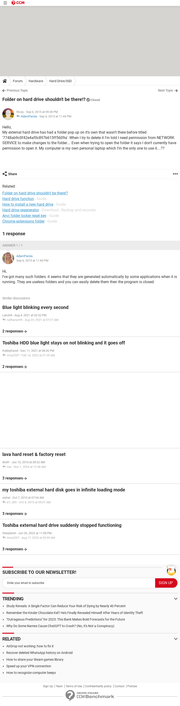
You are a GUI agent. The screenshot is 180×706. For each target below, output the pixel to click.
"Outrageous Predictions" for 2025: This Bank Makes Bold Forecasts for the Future (65, 619)
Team (59, 686)
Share (12, 174)
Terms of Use (74, 686)
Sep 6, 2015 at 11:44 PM (55, 116)
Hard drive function (18, 199)
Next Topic (165, 90)
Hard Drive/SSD (60, 81)
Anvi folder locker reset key (24, 215)
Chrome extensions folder (23, 221)
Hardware (36, 81)
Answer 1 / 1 (12, 245)
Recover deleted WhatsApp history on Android (39, 653)
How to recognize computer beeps (31, 673)
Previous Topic (17, 90)
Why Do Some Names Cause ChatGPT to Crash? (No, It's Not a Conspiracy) (60, 626)
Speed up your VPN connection (28, 666)
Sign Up (48, 686)
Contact (119, 686)
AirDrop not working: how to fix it (30, 646)
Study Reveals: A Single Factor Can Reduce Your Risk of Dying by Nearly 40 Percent (66, 606)
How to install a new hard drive (27, 204)
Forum (17, 81)
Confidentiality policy (98, 686)
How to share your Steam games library (35, 659)
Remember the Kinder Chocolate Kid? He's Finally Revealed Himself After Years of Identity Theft (74, 613)
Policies (132, 686)
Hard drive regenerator (20, 210)
